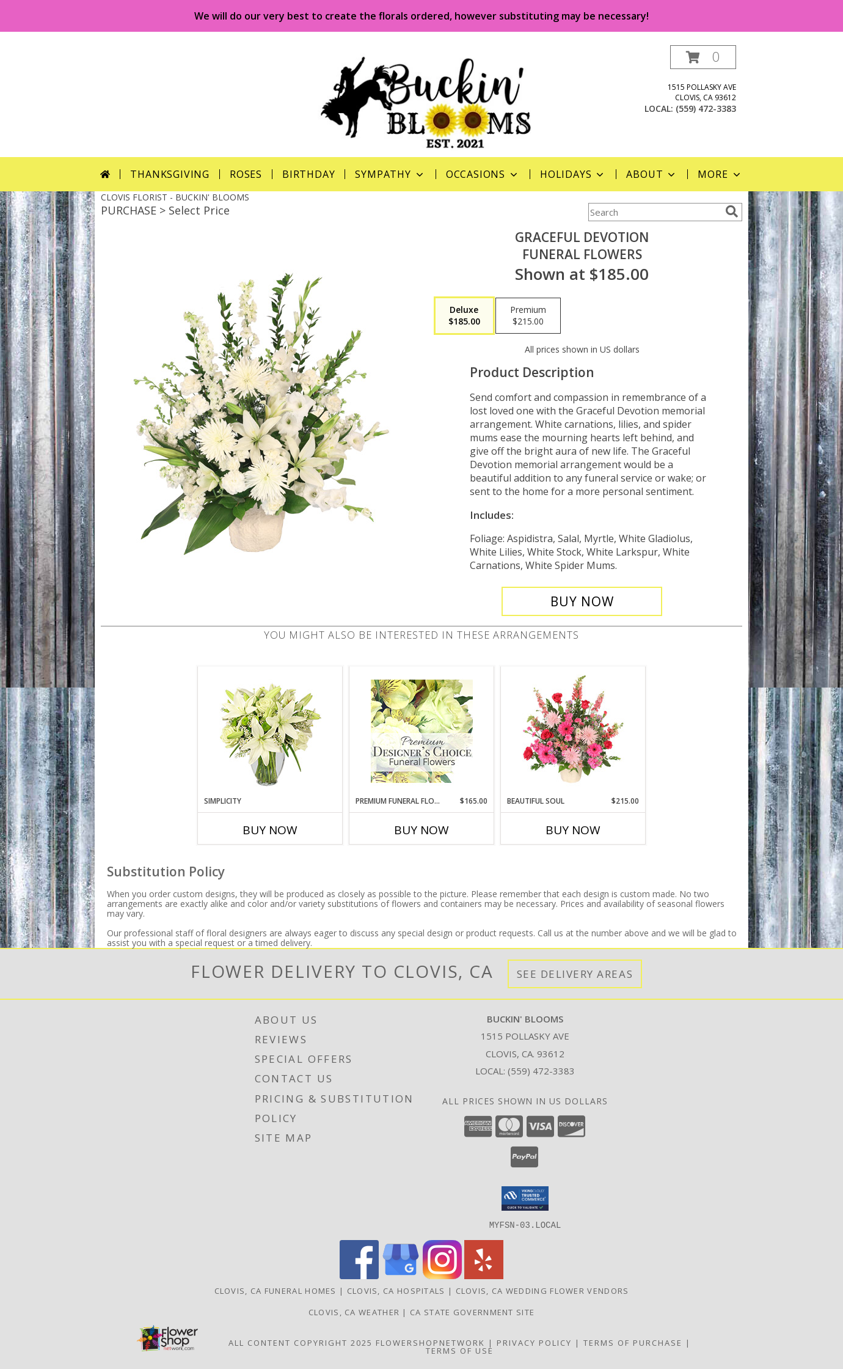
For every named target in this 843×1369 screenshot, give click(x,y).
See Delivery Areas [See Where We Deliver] (575, 974)
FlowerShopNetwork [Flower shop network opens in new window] (430, 1342)
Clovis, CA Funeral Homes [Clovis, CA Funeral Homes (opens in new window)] (275, 1290)
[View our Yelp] (483, 1275)
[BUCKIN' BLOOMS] (426, 101)
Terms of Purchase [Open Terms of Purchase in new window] (632, 1342)
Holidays (573, 174)
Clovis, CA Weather (354, 1311)
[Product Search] (654, 212)
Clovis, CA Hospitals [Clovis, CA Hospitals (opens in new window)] (396, 1290)
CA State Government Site (472, 1311)
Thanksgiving (170, 174)
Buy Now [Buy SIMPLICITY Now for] (270, 830)
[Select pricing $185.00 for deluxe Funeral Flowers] (464, 316)
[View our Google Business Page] (400, 1275)
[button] (703, 57)
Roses (246, 174)
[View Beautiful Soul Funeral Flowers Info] (573, 731)
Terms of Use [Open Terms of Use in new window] (460, 1350)
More (720, 174)
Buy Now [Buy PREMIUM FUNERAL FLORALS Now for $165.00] (421, 830)
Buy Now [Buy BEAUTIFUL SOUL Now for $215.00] (573, 830)
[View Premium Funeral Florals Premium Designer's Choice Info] (422, 731)
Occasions (483, 174)
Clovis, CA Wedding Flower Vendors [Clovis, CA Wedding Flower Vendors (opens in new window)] (542, 1290)
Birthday (308, 174)
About (651, 174)
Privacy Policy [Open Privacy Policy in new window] (534, 1342)
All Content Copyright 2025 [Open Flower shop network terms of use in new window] (300, 1342)
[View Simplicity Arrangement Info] (270, 731)
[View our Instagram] (442, 1275)
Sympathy (390, 174)
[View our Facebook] (359, 1275)
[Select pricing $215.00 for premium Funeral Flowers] (528, 316)
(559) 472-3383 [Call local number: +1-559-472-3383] (706, 108)
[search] (732, 211)
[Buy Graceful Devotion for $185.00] (582, 601)
